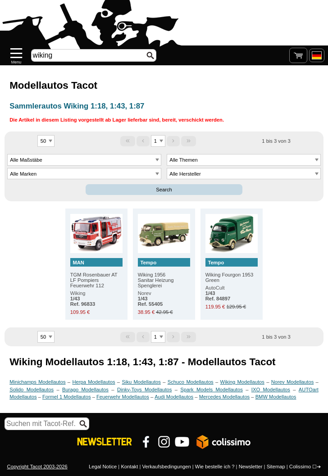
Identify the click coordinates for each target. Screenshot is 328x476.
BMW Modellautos (275, 396)
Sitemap (276, 466)
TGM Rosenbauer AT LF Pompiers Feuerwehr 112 (96, 273)
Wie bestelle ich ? (215, 466)
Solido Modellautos (31, 389)
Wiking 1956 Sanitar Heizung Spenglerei (164, 273)
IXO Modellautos (270, 389)
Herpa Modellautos (93, 382)
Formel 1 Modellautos (66, 396)
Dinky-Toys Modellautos (144, 389)
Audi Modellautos (174, 396)
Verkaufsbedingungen (166, 466)
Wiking (82, 298)
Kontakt (129, 466)
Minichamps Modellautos (37, 382)
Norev (150, 298)
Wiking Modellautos (242, 382)
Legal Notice (103, 466)
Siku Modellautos (141, 382)
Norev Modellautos (292, 382)
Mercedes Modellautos (224, 396)
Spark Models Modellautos (211, 389)
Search (164, 189)
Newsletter (251, 466)
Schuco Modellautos (191, 382)
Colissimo (300, 466)
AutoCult (217, 293)
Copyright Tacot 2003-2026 (37, 466)
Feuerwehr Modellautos (122, 396)
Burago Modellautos (85, 389)
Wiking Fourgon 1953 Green (231, 270)
